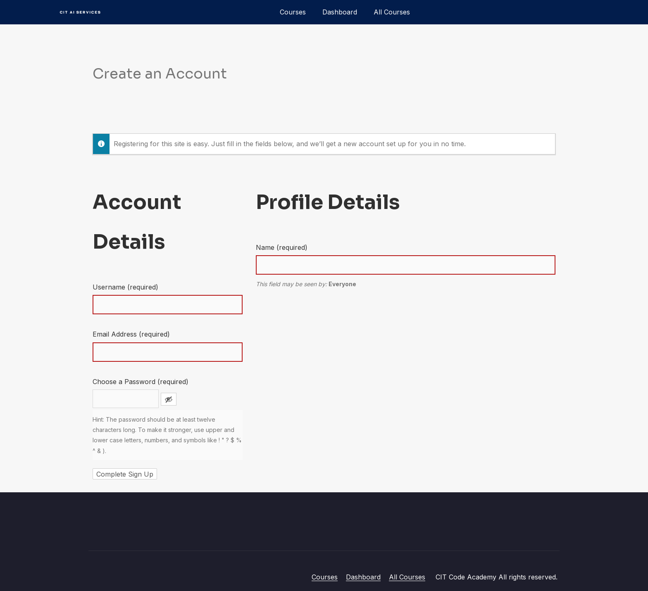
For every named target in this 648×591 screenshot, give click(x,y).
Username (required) (125, 287)
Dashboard (339, 12)
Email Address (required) (131, 334)
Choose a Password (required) (140, 381)
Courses (293, 12)
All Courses (392, 12)
